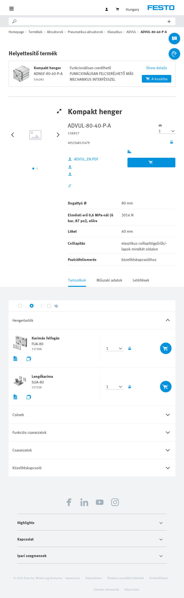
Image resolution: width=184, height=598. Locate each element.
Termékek (35, 31)
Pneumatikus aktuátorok (85, 31)
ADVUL (131, 31)
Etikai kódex (132, 589)
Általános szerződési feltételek (125, 578)
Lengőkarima (42, 376)
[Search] (92, 21)
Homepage (16, 31)
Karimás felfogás (46, 338)
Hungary (132, 9)
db (160, 125)
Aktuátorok (55, 31)
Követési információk (106, 589)
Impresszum (72, 578)
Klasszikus (115, 31)
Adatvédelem (94, 578)
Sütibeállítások (159, 578)
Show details (156, 68)
